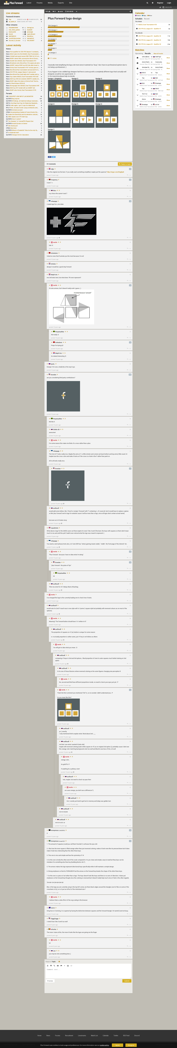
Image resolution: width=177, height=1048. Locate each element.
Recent (146, 19)
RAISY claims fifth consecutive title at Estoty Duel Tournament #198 (31, 58)
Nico (54, 190)
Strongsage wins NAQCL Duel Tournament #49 (24, 85)
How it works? (16, 119)
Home (8, 49)
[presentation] (63, 989)
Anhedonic (54, 253)
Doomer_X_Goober (14, 40)
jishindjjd (30, 32)
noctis (55, 242)
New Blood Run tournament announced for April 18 (26, 70)
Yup (11, 19)
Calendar (139, 13)
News (48, 1036)
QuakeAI (29, 30)
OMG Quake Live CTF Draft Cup (18, 117)
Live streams (12, 13)
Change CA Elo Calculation (20, 135)
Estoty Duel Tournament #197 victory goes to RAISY (26, 67)
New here (13, 128)
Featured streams (13, 17)
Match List (94, 1036)
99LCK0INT (30, 40)
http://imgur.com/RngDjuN (115, 172)
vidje (52, 169)
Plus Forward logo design (65, 18)
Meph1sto (54, 274)
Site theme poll (13, 126)
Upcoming (139, 53)
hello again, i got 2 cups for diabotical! (23, 105)
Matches (139, 50)
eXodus (53, 264)
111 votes (52, 58)
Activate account (17, 110)
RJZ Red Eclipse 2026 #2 (17, 83)
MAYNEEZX (12, 36)
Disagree (131, 1045)
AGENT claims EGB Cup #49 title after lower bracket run (27, 65)
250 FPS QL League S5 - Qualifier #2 (149, 36)
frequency (54, 179)
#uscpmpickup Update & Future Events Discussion (26, 112)
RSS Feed (126, 1036)
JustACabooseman (15, 38)
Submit (126, 983)
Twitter (116, 1036)
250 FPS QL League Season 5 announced (23, 72)
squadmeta (54, 528)
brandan (53, 374)
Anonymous (58, 830)
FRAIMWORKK (13, 27)
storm (53, 908)
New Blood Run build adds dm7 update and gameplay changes (29, 74)
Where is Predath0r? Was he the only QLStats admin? (28, 130)
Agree (117, 1045)
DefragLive (30, 27)
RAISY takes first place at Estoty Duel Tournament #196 (27, 81)
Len (54, 950)
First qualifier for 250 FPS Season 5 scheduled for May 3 (27, 52)
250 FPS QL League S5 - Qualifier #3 (149, 40)
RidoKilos (30, 36)
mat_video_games (14, 30)
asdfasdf (56, 508)
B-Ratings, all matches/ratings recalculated (25, 101)
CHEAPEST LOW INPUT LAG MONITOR (21, 96)
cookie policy (104, 1045)
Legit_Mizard (31, 34)
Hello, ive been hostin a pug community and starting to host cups (30, 108)
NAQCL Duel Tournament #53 (147, 24)
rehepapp (54, 201)
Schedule (138, 19)
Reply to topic (125, 164)
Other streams (11, 25)
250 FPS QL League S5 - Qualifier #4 (149, 44)
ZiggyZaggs (54, 918)
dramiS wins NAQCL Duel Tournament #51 (23, 61)
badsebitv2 (30, 38)
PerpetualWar (59, 331)
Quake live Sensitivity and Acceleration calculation (23, 114)
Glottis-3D (56, 429)
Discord (137, 1036)
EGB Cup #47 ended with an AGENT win (22, 88)
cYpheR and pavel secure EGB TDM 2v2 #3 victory (25, 56)
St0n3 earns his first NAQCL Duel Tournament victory (26, 54)
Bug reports (16, 98)
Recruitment (69, 1036)
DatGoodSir (12, 32)
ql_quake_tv (12, 21)
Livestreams (82, 1036)
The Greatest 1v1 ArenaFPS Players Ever (20, 121)
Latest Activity (13, 45)
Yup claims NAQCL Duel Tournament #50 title (24, 76)
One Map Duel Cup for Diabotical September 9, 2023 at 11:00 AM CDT (33, 103)
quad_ (53, 364)
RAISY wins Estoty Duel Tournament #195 (23, 90)
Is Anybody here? (13, 132)
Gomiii (11, 34)
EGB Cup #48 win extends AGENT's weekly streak (25, 79)
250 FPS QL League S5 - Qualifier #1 (149, 29)
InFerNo (53, 929)
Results (148, 53)
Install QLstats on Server (19, 123)
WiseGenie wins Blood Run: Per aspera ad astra (25, 63)
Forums (9, 93)
